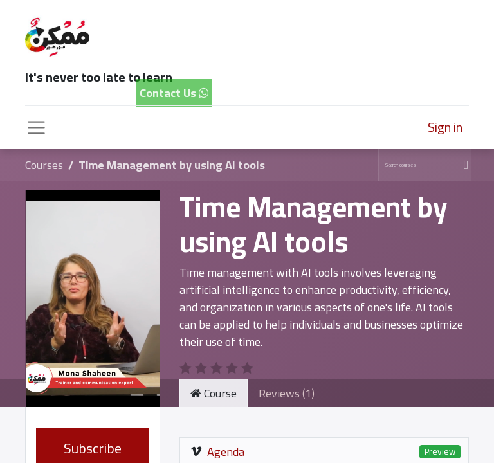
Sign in (445, 127)
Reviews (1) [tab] (287, 393)
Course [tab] (213, 393)
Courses (44, 165)
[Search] (464, 165)
